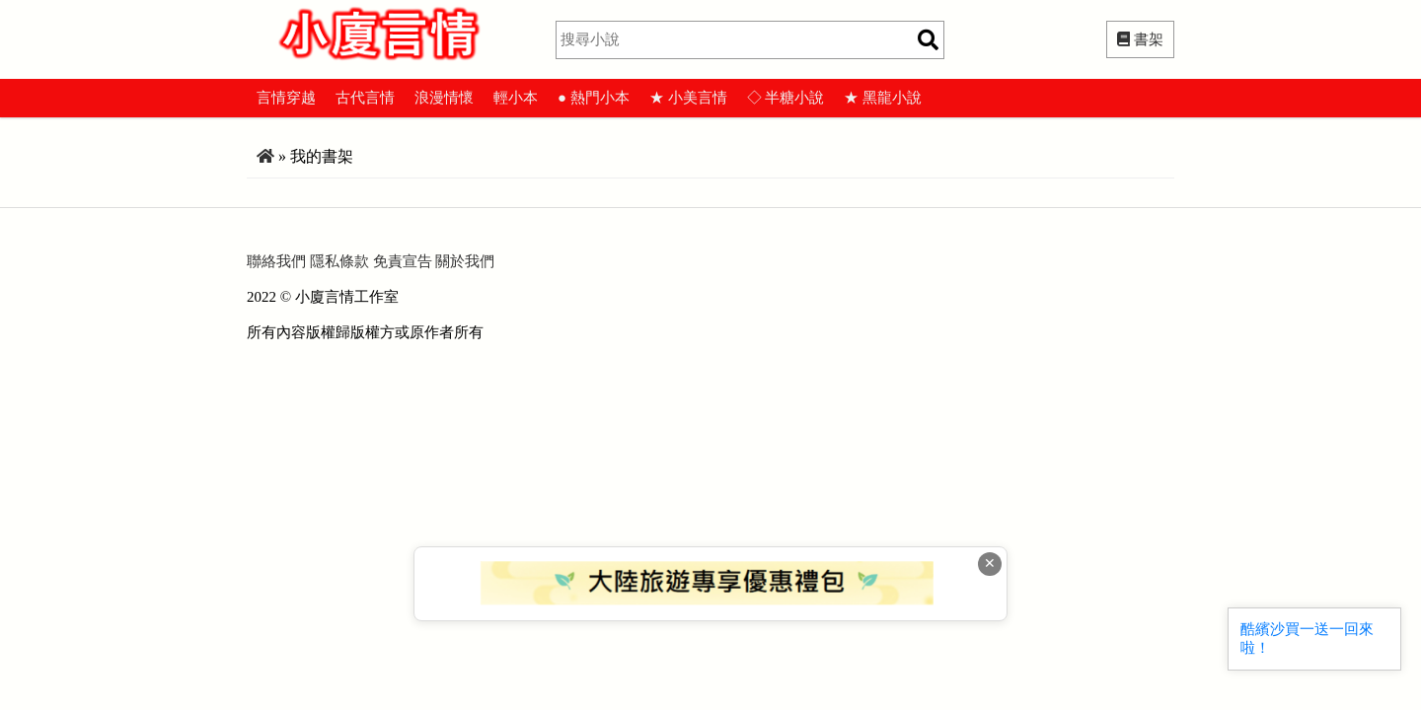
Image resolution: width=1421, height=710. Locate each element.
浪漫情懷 (444, 98)
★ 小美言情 (688, 98)
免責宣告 (402, 261)
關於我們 (464, 261)
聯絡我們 (276, 261)
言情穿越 (286, 98)
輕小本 (515, 98)
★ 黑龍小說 (883, 98)
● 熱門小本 (594, 98)
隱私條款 (339, 261)
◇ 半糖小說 (786, 98)
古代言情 (365, 98)
